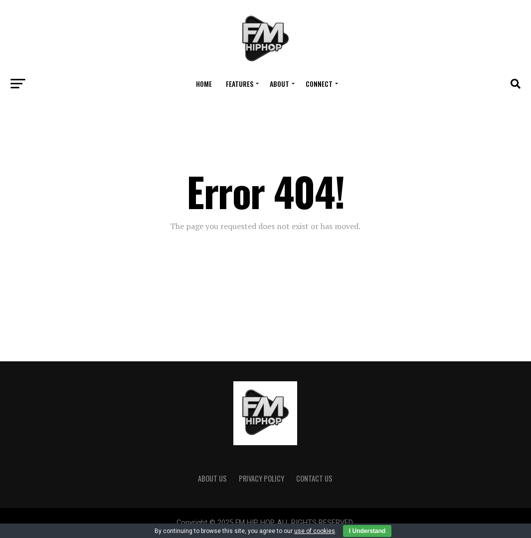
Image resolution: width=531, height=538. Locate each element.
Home (204, 83)
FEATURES (239, 83)
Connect (319, 83)
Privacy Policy (261, 478)
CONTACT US (314, 478)
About (279, 83)
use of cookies (314, 531)
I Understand (367, 531)
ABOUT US (212, 478)
